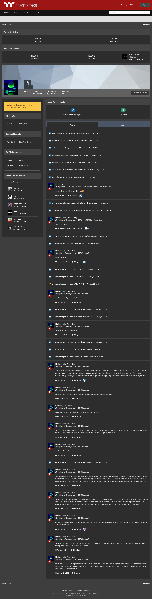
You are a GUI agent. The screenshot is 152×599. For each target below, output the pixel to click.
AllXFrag (55, 162)
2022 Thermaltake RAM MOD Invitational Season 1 (96, 187)
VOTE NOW (85, 133)
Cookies (87, 590)
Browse (6, 12)
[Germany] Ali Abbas (81, 357)
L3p (56, 187)
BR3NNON (17, 219)
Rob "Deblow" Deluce (59, 170)
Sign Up (145, 5)
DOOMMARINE (57, 155)
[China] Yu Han (79, 243)
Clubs (38, 12)
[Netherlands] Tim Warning (85, 210)
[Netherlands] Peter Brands (87, 203)
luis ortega (55, 203)
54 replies (72, 195)
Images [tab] (123, 125)
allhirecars (132, 57)
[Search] (120, 12)
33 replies (76, 262)
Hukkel (54, 210)
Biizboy (16, 188)
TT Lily (67, 187)
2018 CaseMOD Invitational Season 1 (92, 220)
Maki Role (55, 177)
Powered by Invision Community (76, 595)
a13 (14, 196)
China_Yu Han (18, 227)
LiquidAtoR (55, 236)
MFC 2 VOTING (79, 269)
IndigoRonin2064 (19, 204)
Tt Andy (68, 220)
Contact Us (78, 590)
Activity (15, 12)
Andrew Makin (57, 133)
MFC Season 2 (83, 253)
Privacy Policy (67, 590)
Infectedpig (56, 140)
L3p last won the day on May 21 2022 (19, 105)
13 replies (77, 229)
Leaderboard (27, 12)
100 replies (76, 416)
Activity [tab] (73, 125)
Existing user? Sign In (129, 5)
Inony (15, 211)
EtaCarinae (55, 148)
